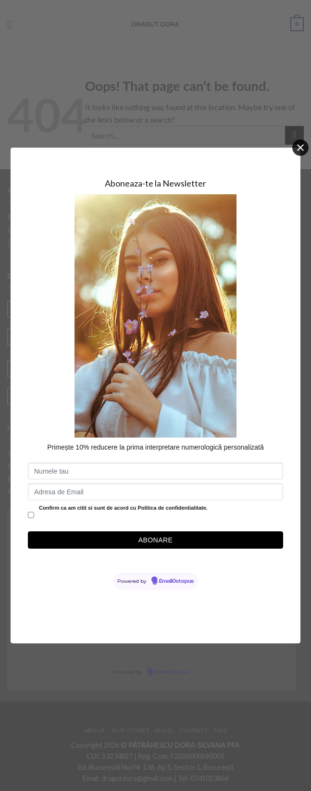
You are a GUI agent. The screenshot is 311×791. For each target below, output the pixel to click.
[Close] (300, 147)
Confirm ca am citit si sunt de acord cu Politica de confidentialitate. (123, 508)
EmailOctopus (176, 581)
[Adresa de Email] (155, 491)
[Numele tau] (155, 471)
